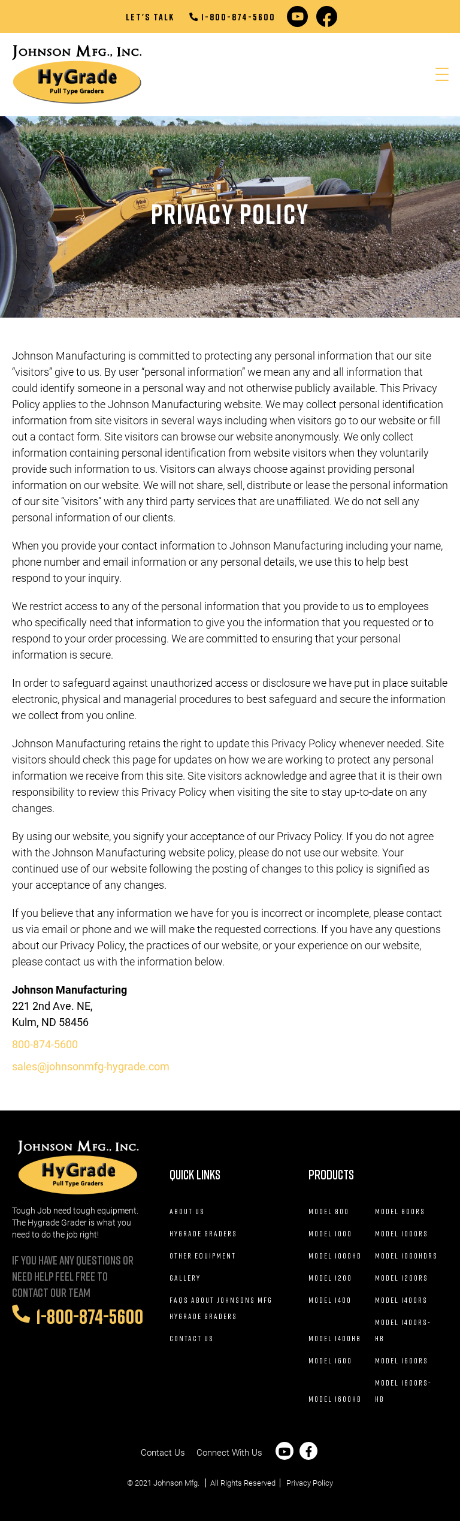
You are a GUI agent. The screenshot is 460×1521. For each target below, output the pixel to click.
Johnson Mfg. (176, 1482)
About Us (187, 1211)
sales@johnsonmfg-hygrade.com (91, 1066)
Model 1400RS (401, 1300)
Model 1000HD (335, 1255)
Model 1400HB (334, 1338)
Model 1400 (330, 1300)
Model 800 (328, 1211)
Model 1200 (330, 1277)
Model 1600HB (335, 1399)
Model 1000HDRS (406, 1255)
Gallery (185, 1277)
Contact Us (192, 1338)
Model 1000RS (401, 1233)
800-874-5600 (45, 1044)
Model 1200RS (401, 1277)
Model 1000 (330, 1233)
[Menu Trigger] (441, 74)
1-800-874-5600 (232, 17)
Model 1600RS (401, 1360)
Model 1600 (330, 1360)
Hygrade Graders (203, 1233)
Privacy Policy (309, 1482)
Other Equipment (203, 1255)
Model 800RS (400, 1211)
